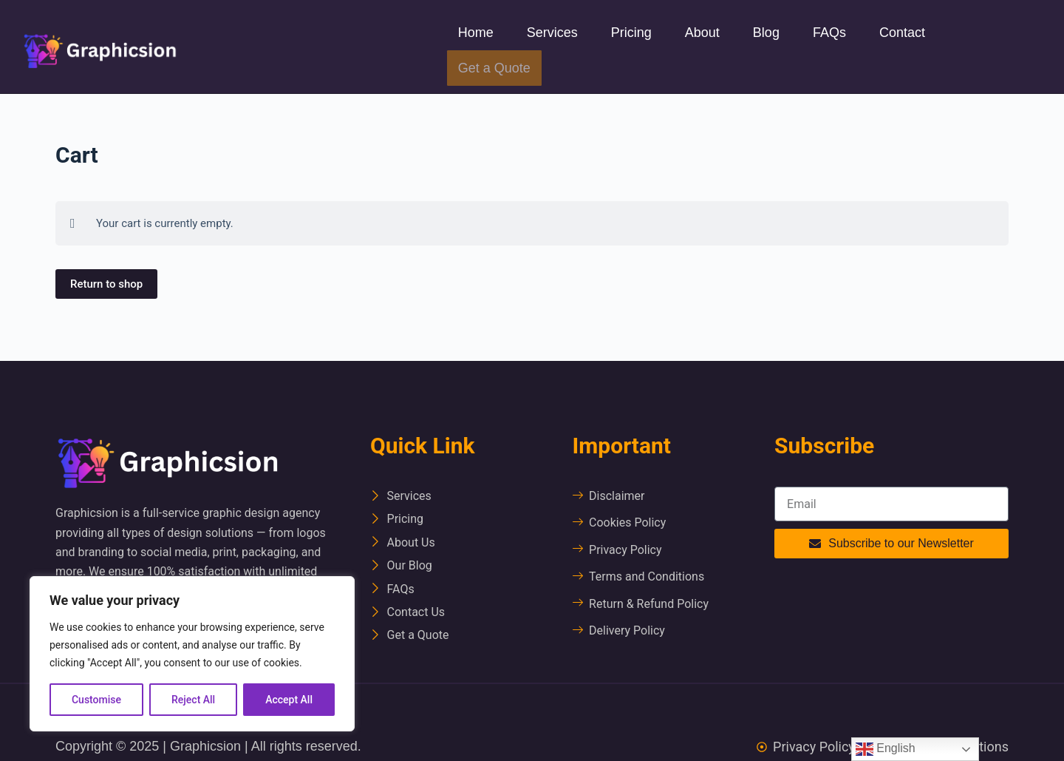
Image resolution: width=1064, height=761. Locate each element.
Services (552, 32)
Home (476, 32)
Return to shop (106, 284)
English (885, 749)
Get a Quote (494, 68)
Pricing (631, 32)
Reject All (193, 700)
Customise (96, 700)
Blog (766, 32)
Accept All (289, 700)
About (702, 32)
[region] (192, 653)
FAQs (829, 32)
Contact (902, 32)
